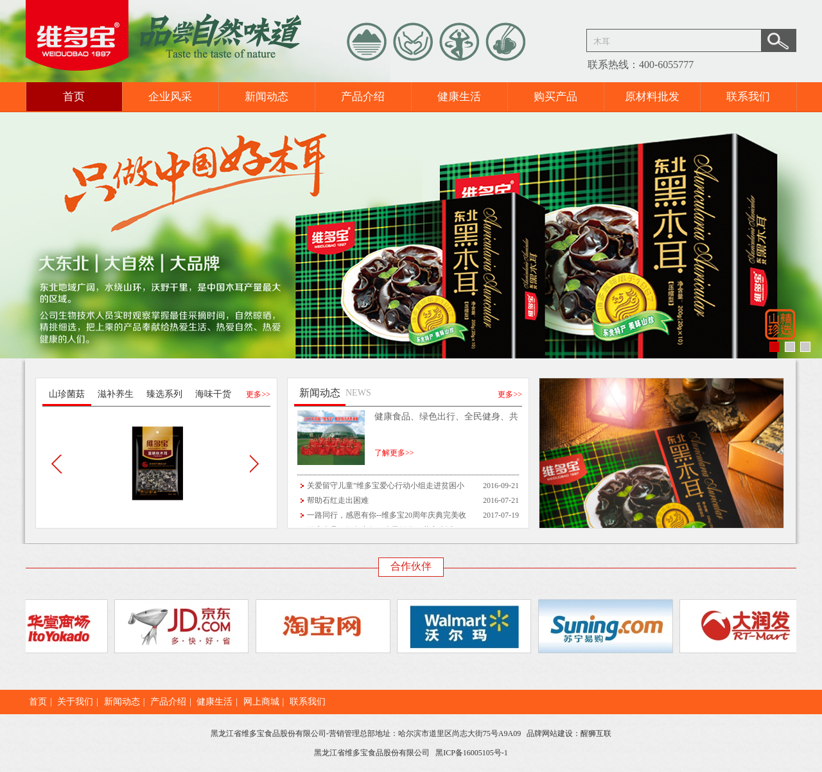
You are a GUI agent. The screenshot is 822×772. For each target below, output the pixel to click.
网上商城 (261, 701)
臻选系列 (164, 394)
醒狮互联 (596, 733)
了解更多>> (394, 452)
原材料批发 (652, 97)
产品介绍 (363, 97)
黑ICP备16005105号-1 (471, 752)
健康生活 (459, 97)
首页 (74, 97)
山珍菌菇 (67, 394)
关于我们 (75, 701)
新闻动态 (266, 97)
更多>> (258, 394)
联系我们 (748, 97)
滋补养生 (116, 394)
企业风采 (170, 97)
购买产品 (555, 97)
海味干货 (213, 394)
